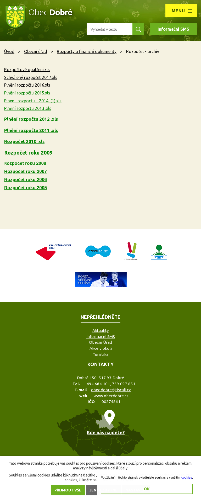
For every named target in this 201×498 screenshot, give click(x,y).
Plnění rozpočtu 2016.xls (27, 85)
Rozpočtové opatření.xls (27, 69)
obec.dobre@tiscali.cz (111, 390)
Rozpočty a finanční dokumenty (86, 51)
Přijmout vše (67, 490)
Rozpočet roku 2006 (25, 179)
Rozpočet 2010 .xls (24, 141)
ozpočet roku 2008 (26, 163)
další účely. (119, 468)
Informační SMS (173, 29)
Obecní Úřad (100, 342)
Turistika (100, 354)
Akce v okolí (101, 348)
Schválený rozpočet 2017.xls (30, 77)
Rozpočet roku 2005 (25, 187)
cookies (186, 477)
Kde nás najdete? (106, 432)
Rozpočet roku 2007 (25, 171)
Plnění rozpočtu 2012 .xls (31, 118)
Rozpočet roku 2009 (28, 153)
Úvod (9, 51)
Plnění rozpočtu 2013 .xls (27, 108)
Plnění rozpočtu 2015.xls (27, 93)
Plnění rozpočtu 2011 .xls (31, 130)
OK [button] (147, 489)
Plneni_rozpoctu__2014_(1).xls (33, 100)
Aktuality (100, 330)
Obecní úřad (35, 51)
